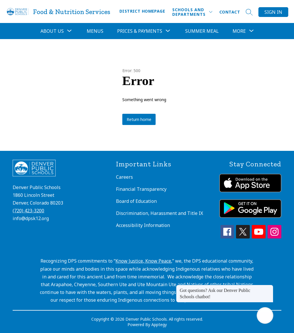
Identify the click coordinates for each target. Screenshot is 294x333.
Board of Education (136, 201)
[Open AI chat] (265, 315)
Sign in (273, 12)
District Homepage (142, 11)
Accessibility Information (143, 225)
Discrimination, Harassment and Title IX (159, 213)
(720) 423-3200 (28, 210)
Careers (124, 177)
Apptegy (159, 324)
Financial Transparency (141, 189)
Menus (95, 31)
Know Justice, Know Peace (143, 261)
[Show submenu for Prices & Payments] (139, 31)
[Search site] (249, 12)
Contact (229, 12)
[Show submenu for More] (239, 31)
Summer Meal (202, 31)
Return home (139, 119)
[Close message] (268, 287)
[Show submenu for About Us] (52, 31)
